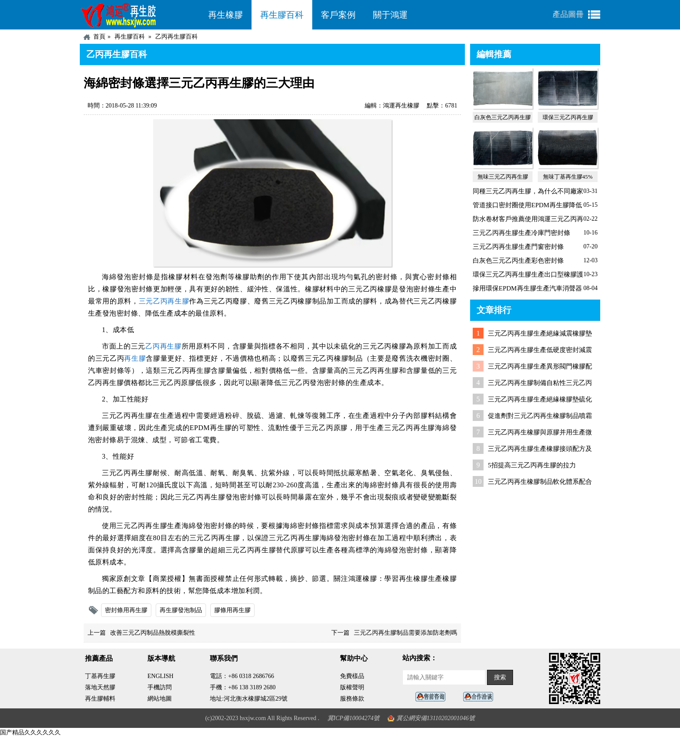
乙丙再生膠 (163, 346)
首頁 (99, 36)
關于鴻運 (390, 15)
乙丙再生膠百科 (176, 36)
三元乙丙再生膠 (164, 301)
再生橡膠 (225, 15)
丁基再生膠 (100, 676)
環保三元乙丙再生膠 (568, 117)
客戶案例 (338, 15)
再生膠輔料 (100, 698)
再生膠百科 (282, 15)
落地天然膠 (100, 687)
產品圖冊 (568, 14)
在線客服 (432, 696)
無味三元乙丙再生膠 (502, 176)
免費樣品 (352, 676)
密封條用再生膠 (126, 610)
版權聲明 (352, 687)
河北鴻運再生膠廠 (139, 14)
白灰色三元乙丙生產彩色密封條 (518, 260)
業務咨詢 (480, 696)
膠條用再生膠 (232, 610)
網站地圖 (159, 698)
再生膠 (135, 358)
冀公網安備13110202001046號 (435, 718)
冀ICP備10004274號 (353, 718)
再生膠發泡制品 (181, 610)
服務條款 (352, 698)
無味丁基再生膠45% (568, 176)
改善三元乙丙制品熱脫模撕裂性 (152, 632)
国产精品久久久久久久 (30, 732)
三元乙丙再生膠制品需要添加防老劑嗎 (405, 632)
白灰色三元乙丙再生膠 (502, 117)
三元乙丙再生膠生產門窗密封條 (518, 246)
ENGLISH (160, 676)
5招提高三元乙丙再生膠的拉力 (532, 465)
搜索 (500, 677)
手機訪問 (159, 687)
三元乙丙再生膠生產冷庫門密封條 (521, 232)
